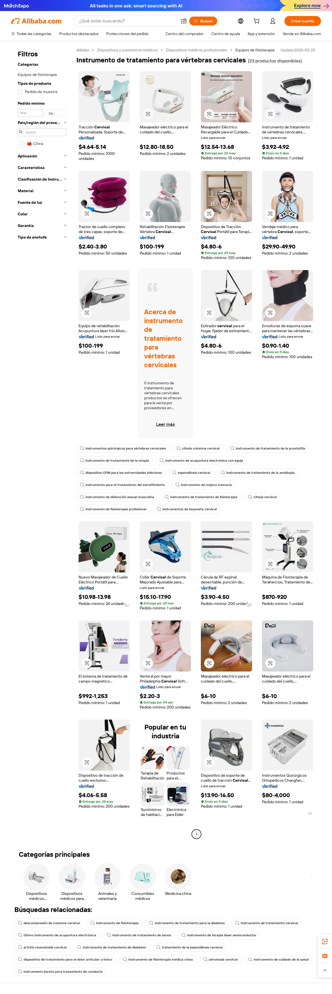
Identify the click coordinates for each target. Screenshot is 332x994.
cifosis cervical (262, 497)
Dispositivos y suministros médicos (127, 50)
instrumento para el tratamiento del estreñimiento (122, 485)
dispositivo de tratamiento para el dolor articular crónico (65, 959)
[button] (183, 21)
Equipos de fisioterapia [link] (254, 50)
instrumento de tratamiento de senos (139, 935)
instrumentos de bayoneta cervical (187, 509)
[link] (325, 941)
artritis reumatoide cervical (42, 947)
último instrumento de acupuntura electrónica (57, 935)
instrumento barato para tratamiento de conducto (60, 971)
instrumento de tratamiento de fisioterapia (201, 497)
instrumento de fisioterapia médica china (158, 959)
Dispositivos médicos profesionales (196, 50)
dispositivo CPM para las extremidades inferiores (121, 472)
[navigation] (42, 442)
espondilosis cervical (191, 472)
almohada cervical (220, 959)
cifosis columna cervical (198, 448)
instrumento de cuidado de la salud (278, 959)
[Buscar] (203, 21)
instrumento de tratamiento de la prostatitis (267, 448)
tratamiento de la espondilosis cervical (189, 947)
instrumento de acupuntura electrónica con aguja (201, 460)
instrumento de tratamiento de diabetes (111, 947)
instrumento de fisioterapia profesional (113, 509)
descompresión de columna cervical (49, 923)
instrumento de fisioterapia (114, 923)
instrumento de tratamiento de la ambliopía (258, 472)
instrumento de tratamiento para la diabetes (187, 923)
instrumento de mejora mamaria (203, 485)
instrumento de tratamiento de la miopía (114, 460)
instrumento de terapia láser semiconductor (218, 935)
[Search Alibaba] (127, 21)
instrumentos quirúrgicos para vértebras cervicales (123, 448)
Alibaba (82, 50)
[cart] (257, 22)
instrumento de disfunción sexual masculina (117, 497)
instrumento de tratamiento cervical (266, 923)
